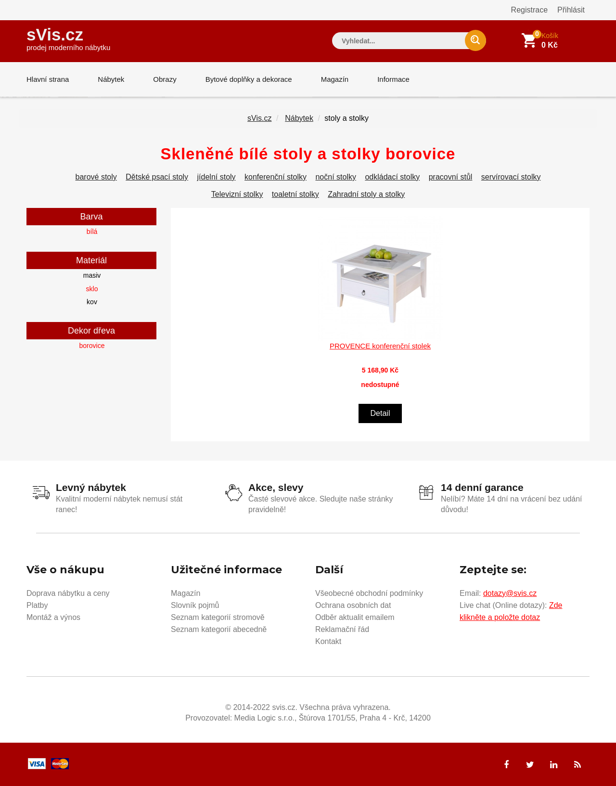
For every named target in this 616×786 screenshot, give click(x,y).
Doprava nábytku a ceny (68, 593)
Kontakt (328, 641)
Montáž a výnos (53, 617)
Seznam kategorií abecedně (219, 629)
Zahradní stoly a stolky (366, 194)
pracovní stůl (451, 177)
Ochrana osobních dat (353, 605)
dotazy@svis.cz (510, 593)
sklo (92, 289)
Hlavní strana (47, 79)
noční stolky (335, 177)
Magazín (335, 79)
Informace (393, 79)
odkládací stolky (392, 177)
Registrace (529, 10)
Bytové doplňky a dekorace (248, 79)
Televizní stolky (237, 194)
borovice (92, 345)
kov (92, 302)
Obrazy (164, 79)
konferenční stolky (275, 177)
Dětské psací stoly (157, 177)
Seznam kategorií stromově (218, 617)
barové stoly (96, 177)
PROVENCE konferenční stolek (380, 346)
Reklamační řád (342, 629)
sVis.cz (68, 38)
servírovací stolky (511, 177)
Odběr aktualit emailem (355, 617)
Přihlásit (571, 10)
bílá (92, 231)
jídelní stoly (216, 177)
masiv (92, 275)
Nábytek (111, 79)
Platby (37, 605)
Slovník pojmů (195, 605)
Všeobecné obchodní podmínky (369, 593)
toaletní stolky (295, 194)
